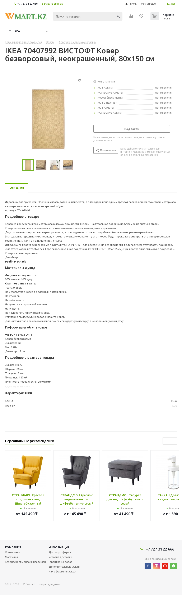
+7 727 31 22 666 (27, 3)
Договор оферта (60, 552)
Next (173, 441)
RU (173, 3)
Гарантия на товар (61, 561)
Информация (59, 547)
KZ (169, 3)
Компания (13, 547)
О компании (12, 552)
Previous (166, 441)
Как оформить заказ (62, 571)
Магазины (11, 557)
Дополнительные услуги (64, 566)
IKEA (17, 31)
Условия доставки (60, 557)
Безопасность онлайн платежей (25, 561)
